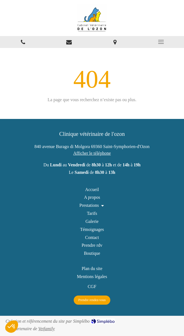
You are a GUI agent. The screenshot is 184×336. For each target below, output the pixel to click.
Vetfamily (46, 328)
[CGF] (92, 286)
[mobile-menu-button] (161, 41)
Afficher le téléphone (92, 153)
